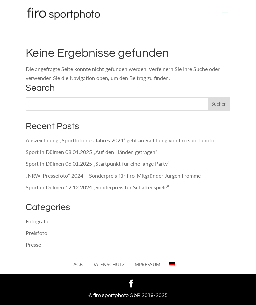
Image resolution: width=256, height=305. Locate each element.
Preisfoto (36, 233)
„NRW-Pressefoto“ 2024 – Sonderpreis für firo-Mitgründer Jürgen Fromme (113, 175)
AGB (78, 264)
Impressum (146, 264)
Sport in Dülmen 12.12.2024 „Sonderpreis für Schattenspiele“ (97, 187)
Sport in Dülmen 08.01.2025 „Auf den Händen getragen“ (91, 152)
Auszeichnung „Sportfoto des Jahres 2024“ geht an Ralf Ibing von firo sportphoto (120, 140)
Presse (33, 244)
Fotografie (37, 221)
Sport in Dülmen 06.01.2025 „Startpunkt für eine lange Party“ (98, 163)
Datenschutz (108, 264)
